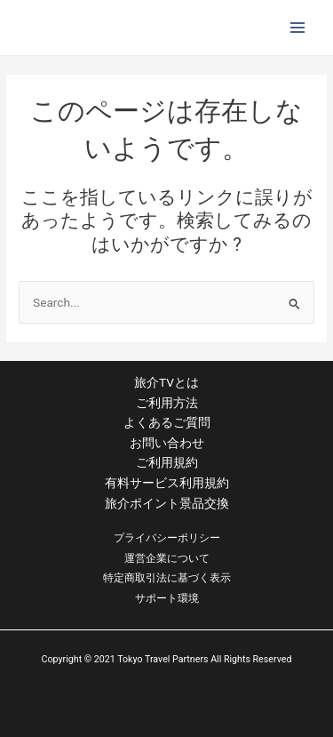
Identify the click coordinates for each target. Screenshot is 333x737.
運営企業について (167, 558)
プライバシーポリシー (167, 538)
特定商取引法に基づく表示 (167, 578)
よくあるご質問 (166, 422)
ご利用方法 (167, 403)
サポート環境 (167, 598)
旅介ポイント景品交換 (167, 503)
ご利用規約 (167, 462)
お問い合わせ (167, 443)
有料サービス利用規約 (167, 483)
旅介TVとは (166, 382)
